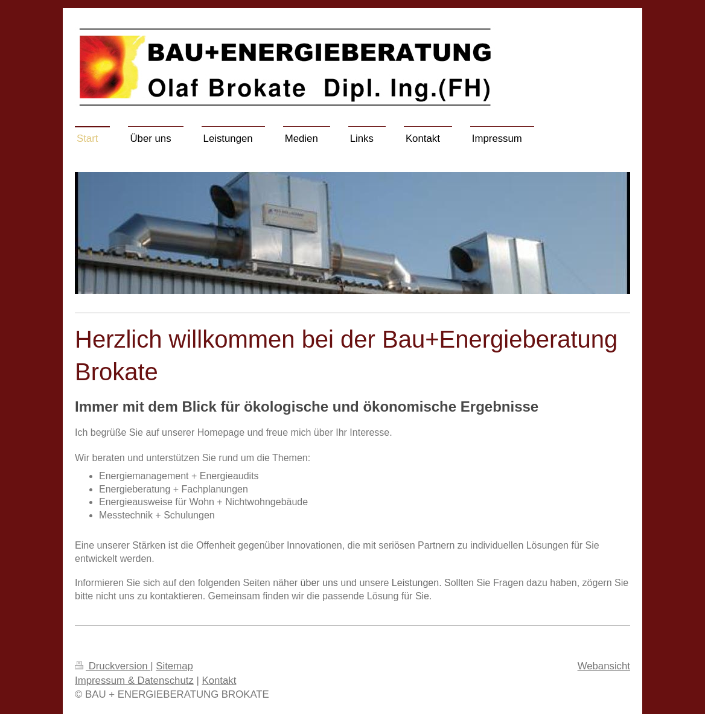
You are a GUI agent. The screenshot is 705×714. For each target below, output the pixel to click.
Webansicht (604, 666)
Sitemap (174, 666)
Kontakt (219, 680)
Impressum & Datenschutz (134, 680)
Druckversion (112, 666)
